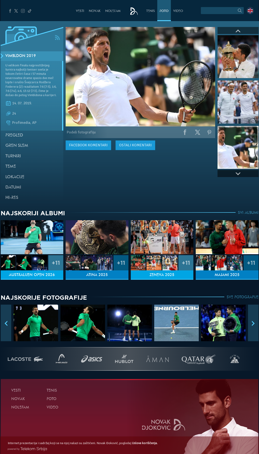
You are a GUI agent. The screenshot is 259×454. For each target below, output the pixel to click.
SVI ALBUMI (248, 213)
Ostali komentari (135, 145)
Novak (95, 11)
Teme (10, 166)
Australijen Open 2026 (32, 275)
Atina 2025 (97, 275)
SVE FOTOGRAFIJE (243, 297)
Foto (164, 11)
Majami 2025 (227, 275)
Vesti (80, 11)
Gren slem (16, 146)
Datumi (13, 187)
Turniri (13, 156)
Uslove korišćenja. (145, 443)
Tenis (150, 11)
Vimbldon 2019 (20, 56)
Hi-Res (11, 198)
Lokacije (14, 177)
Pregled (14, 135)
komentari (88, 145)
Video (178, 11)
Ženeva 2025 (162, 275)
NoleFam (112, 11)
